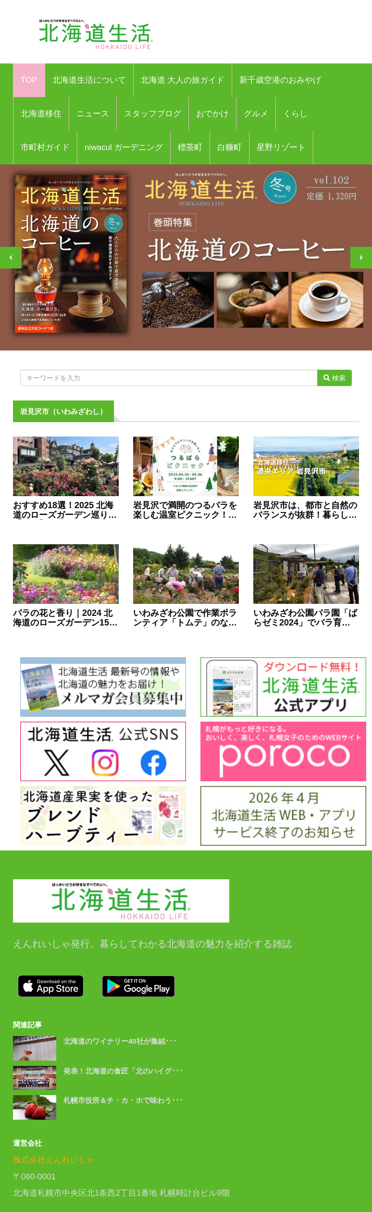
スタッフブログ (152, 113)
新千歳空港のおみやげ (280, 80)
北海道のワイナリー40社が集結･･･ (120, 1041)
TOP (29, 80)
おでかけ (212, 113)
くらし (295, 113)
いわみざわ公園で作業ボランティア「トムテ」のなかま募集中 (185, 618)
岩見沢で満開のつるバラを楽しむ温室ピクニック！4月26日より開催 (185, 510)
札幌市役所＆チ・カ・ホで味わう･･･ (123, 1100)
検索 (334, 378)
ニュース (92, 113)
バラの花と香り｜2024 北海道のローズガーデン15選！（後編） (62, 618)
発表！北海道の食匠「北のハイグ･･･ (123, 1071)
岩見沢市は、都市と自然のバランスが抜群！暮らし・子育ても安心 (305, 510)
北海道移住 (41, 113)
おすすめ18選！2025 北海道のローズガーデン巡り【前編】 (63, 510)
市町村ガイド (45, 147)
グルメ (256, 113)
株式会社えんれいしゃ (54, 1159)
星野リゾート (281, 147)
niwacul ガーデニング (124, 147)
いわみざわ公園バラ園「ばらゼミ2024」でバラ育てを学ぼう (305, 618)
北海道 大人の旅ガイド (183, 80)
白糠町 (229, 147)
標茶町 (190, 147)
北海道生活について (89, 80)
